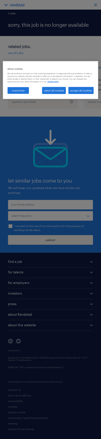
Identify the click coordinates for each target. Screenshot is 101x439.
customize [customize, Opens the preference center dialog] (18, 90)
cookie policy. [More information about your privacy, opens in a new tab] (53, 82)
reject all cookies (54, 90)
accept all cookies (81, 90)
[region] (51, 80)
